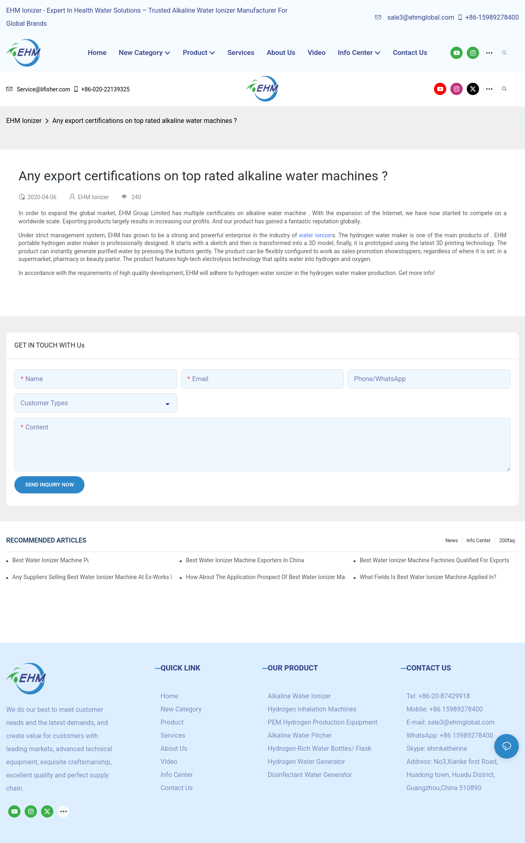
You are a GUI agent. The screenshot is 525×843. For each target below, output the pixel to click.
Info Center (478, 540)
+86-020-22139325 (101, 89)
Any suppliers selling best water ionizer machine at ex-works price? (91, 577)
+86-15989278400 (488, 17)
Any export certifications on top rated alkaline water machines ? (144, 121)
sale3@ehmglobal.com (414, 17)
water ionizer (315, 235)
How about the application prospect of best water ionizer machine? (265, 577)
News (451, 540)
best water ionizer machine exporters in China (245, 560)
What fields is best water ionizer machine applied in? (428, 577)
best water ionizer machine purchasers (50, 560)
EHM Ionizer (23, 121)
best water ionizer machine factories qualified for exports (434, 560)
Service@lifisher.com (38, 89)
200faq (507, 540)
